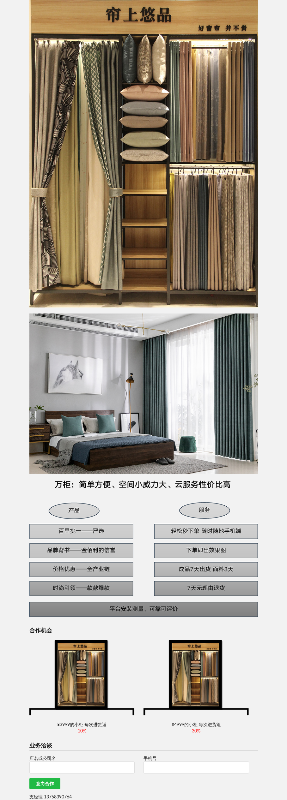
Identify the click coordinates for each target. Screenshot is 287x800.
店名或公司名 (42, 758)
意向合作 (45, 783)
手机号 (150, 758)
